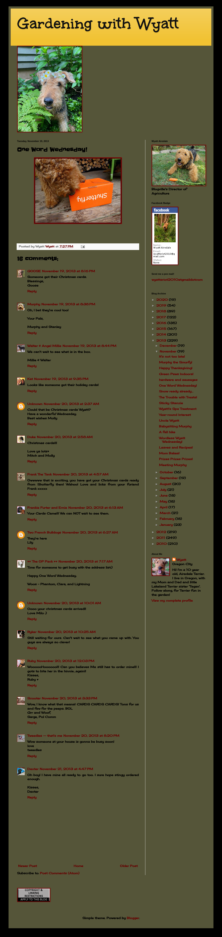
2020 (162, 299)
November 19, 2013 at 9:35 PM (61, 379)
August (166, 484)
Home (78, 866)
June (164, 495)
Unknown (34, 404)
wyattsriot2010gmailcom (177, 279)
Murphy (33, 304)
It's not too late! (172, 356)
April (164, 507)
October (167, 472)
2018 (161, 311)
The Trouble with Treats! (178, 397)
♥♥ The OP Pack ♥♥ (42, 561)
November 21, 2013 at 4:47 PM (66, 769)
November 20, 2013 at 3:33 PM (69, 698)
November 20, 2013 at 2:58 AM (65, 437)
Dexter (32, 769)
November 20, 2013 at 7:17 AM (85, 561)
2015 (161, 328)
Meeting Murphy (173, 465)
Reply (32, 291)
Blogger (133, 918)
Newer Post (27, 866)
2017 (161, 317)
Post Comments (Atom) (59, 873)
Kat (30, 379)
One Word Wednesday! (178, 385)
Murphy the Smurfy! (175, 362)
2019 (161, 305)
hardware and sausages (178, 380)
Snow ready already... (176, 391)
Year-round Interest (175, 415)
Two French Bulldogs (44, 532)
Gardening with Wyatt (98, 23)
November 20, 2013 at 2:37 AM (71, 404)
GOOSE (34, 271)
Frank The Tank (39, 474)
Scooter (34, 698)
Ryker (32, 632)
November (168, 351)
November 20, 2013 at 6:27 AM (90, 532)
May (164, 501)
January (167, 524)
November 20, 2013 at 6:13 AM (95, 507)
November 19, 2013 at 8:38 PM (68, 304)
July (163, 489)
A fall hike (167, 432)
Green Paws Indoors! (176, 374)
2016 (161, 323)
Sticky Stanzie (171, 403)
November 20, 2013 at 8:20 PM (91, 735)
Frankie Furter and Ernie (47, 507)
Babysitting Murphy (175, 426)
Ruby (31, 661)
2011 (161, 537)
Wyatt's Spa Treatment (177, 409)
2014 (161, 334)
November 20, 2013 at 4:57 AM (80, 474)
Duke (31, 437)
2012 (161, 532)
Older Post (129, 866)
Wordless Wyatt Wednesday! (172, 439)
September (169, 478)
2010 (162, 543)
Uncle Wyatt (169, 420)
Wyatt (181, 559)
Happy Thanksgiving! (175, 368)
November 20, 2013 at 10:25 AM (67, 632)
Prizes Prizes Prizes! (176, 459)
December (169, 345)
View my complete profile (172, 600)
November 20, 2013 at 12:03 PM (65, 661)
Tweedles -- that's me (44, 735)
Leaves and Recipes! (176, 447)
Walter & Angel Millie (44, 346)
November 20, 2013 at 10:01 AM (72, 603)
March (165, 513)
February (167, 518)
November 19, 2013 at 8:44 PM (89, 346)
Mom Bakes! (169, 453)
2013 (161, 340)
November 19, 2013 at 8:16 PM (68, 271)
